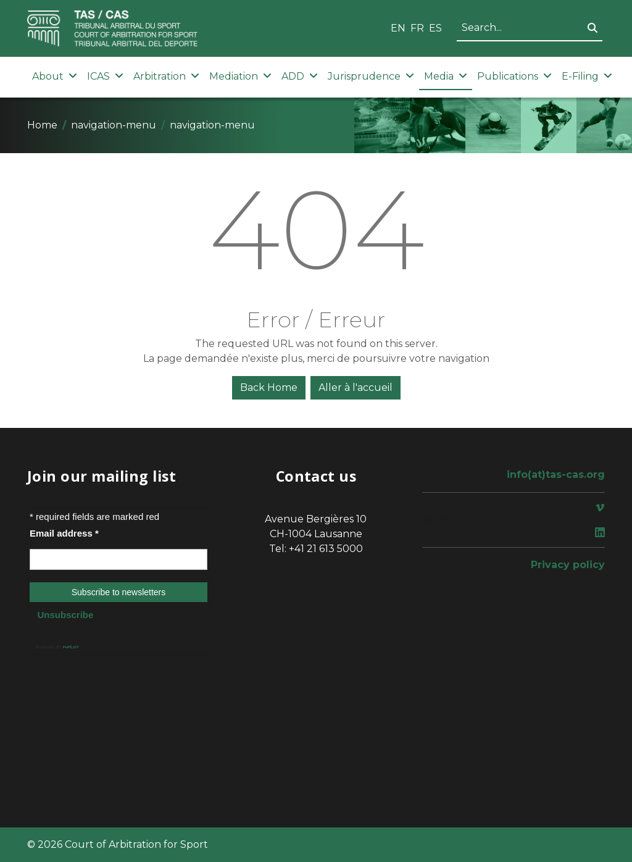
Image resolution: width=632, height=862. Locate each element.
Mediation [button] (240, 76)
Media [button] (445, 76)
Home (42, 125)
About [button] (54, 76)
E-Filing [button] (587, 76)
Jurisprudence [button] (371, 76)
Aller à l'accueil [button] (355, 387)
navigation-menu (113, 125)
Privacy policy (568, 565)
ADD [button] (299, 76)
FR (417, 28)
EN (398, 28)
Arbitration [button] (166, 76)
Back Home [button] (268, 387)
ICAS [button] (105, 76)
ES (435, 28)
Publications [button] (514, 76)
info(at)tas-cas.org (556, 474)
